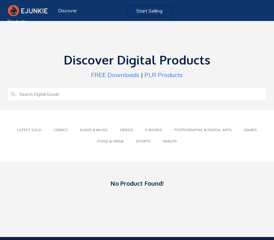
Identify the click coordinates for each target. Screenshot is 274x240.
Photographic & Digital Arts (203, 130)
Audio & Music (94, 130)
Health (170, 141)
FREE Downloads (115, 75)
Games (250, 130)
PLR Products (163, 75)
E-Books (153, 130)
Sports (143, 141)
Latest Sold (29, 130)
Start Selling (149, 11)
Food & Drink (110, 141)
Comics (61, 130)
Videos (126, 130)
